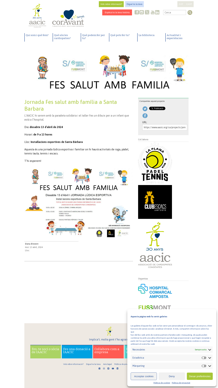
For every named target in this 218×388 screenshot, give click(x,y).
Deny (172, 376)
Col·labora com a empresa (106, 350)
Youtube (152, 13)
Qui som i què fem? (37, 35)
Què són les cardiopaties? (62, 37)
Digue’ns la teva (134, 4)
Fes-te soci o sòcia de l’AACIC (45, 350)
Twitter (147, 12)
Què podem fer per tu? (93, 37)
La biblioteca (147, 35)
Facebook (136, 13)
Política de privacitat (181, 383)
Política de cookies (162, 383)
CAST (189, 4)
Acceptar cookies (144, 376)
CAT (181, 4)
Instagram (142, 13)
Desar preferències (200, 376)
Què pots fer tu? (120, 35)
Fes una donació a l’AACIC (76, 350)
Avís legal (107, 364)
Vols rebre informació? (111, 4)
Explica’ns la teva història (117, 12)
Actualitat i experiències (174, 37)
